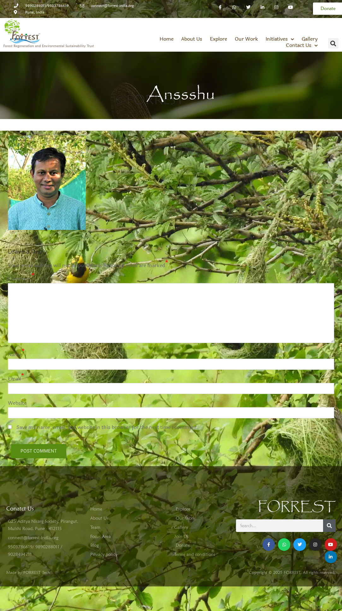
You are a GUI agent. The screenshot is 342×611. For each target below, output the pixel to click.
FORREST (297, 492)
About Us (191, 24)
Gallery (310, 24)
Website (17, 388)
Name (14, 339)
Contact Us (302, 30)
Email (14, 364)
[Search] (329, 511)
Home (167, 24)
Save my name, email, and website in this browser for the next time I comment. (107, 412)
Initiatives (280, 24)
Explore (218, 24)
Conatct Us (20, 493)
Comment (19, 264)
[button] (333, 28)
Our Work (246, 24)
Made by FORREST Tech (28, 557)
